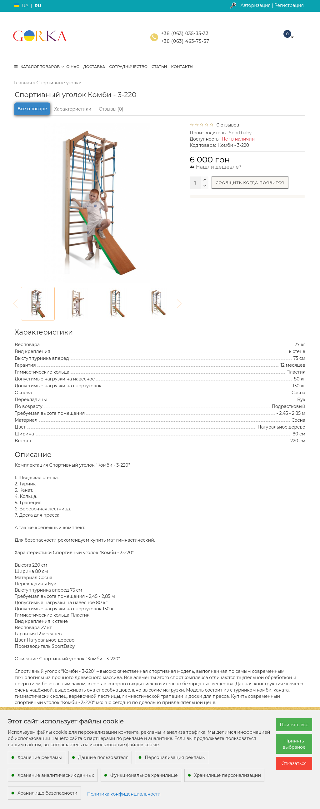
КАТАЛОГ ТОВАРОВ (39, 66)
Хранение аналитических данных (56, 775)
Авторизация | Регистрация (272, 5)
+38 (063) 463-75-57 (185, 41)
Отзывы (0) (111, 109)
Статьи (159, 66)
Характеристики (72, 109)
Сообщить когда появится (250, 182)
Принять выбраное (293, 744)
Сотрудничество (128, 66)
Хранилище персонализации (227, 775)
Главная (23, 83)
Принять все (294, 724)
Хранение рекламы (40, 757)
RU (37, 5)
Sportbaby (240, 133)
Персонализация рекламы (175, 757)
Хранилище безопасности (48, 793)
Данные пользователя (103, 757)
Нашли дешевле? (219, 167)
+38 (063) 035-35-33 (185, 33)
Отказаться (294, 763)
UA (25, 5)
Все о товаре (32, 109)
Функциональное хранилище (144, 775)
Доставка (94, 66)
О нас (72, 66)
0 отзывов (226, 125)
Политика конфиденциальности (124, 794)
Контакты (182, 66)
